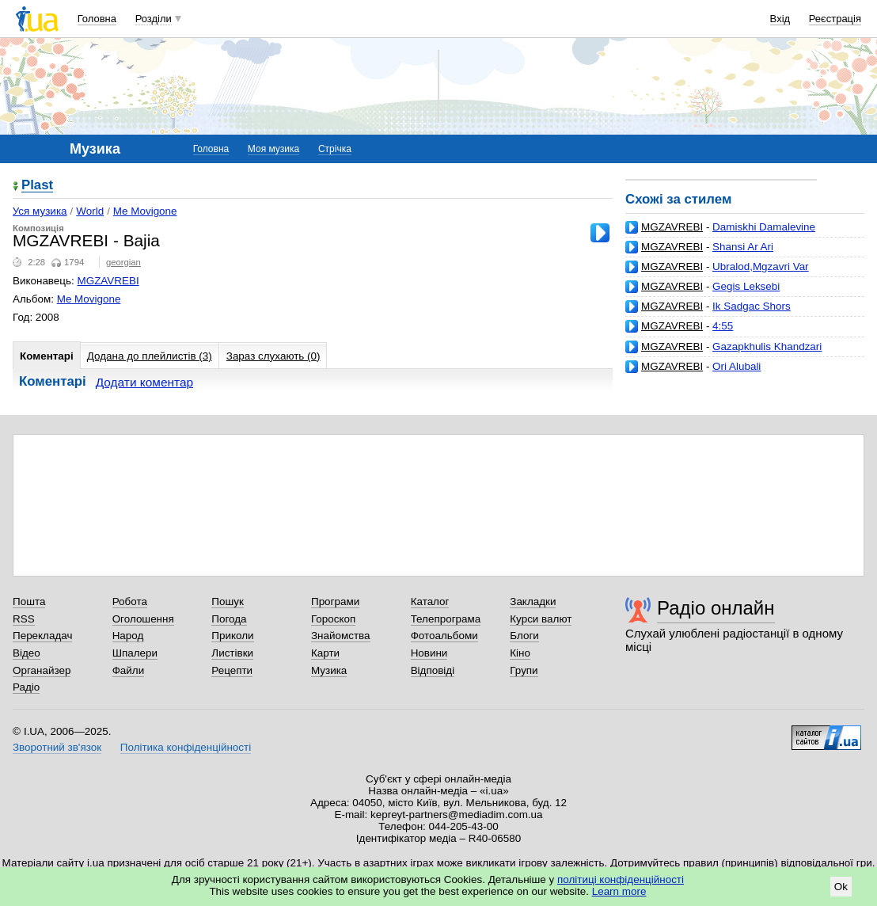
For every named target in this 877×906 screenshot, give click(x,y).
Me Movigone (145, 211)
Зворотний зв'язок (57, 747)
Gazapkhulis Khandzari (767, 346)
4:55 (722, 326)
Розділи (153, 19)
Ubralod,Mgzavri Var (760, 266)
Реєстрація (835, 19)
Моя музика (273, 148)
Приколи (232, 635)
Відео (26, 653)
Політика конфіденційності (185, 747)
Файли (128, 670)
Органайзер (41, 670)
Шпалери (135, 653)
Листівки (232, 653)
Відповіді (433, 670)
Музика (329, 670)
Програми (335, 601)
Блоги (524, 635)
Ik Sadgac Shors (751, 306)
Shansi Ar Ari (742, 247)
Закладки (533, 601)
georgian (123, 262)
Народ (128, 635)
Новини (429, 653)
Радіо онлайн (716, 608)
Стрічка (334, 148)
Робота (129, 601)
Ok (841, 887)
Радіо (26, 687)
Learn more (619, 891)
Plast (37, 185)
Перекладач (42, 635)
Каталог (430, 601)
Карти (325, 653)
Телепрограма (446, 619)
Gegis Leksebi (746, 286)
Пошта (29, 601)
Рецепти (231, 670)
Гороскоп (333, 619)
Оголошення (143, 619)
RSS (24, 619)
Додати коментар (144, 382)
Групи (523, 670)
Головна (97, 19)
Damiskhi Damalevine (763, 227)
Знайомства (340, 635)
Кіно (520, 653)
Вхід (780, 19)
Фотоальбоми (444, 635)
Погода (228, 619)
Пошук (227, 601)
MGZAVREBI (672, 227)
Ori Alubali (736, 366)
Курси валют (540, 619)
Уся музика (40, 211)
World (90, 211)
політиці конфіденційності (620, 879)
